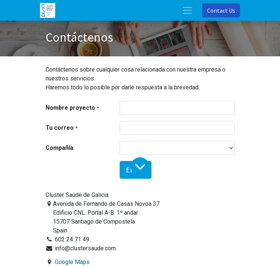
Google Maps (72, 262)
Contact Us (221, 10)
